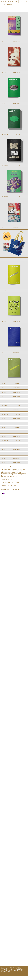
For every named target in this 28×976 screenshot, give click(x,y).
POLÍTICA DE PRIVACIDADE (10, 482)
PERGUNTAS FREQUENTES (9, 485)
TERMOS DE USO (7, 479)
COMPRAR (16, 41)
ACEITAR (14, 973)
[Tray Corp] (2, 493)
